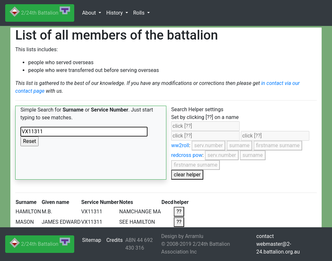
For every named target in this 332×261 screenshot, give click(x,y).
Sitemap (91, 240)
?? (178, 211)
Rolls (139, 13)
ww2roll (180, 145)
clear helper (187, 175)
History (115, 13)
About (89, 13)
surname (239, 145)
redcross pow (186, 155)
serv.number (208, 145)
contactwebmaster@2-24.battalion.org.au (278, 244)
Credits (114, 240)
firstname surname (278, 145)
